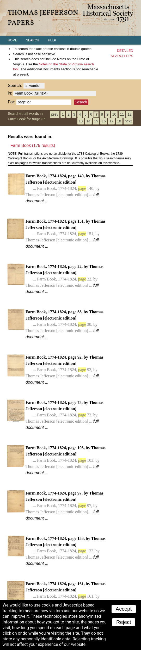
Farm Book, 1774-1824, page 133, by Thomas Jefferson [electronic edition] (66, 551)
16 (104, 121)
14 (88, 121)
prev (54, 114)
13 (81, 121)
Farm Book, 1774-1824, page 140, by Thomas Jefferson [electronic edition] (66, 188)
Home (12, 40)
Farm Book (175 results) (32, 145)
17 (111, 121)
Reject (123, 622)
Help (52, 40)
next (128, 121)
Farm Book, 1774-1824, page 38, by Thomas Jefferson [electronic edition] (64, 324)
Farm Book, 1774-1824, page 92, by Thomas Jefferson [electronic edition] (64, 369)
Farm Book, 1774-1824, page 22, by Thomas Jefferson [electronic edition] (64, 279)
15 (96, 121)
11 (122, 114)
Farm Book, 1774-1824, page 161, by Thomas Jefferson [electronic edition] (66, 596)
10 (114, 114)
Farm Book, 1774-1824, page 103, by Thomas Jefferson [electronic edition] (66, 460)
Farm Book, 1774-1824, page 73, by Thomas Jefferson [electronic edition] (64, 415)
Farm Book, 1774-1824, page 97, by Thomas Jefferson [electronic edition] (64, 505)
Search (32, 40)
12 (129, 114)
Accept (124, 609)
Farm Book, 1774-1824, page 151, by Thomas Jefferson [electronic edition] (66, 233)
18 (119, 121)
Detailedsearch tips (122, 53)
